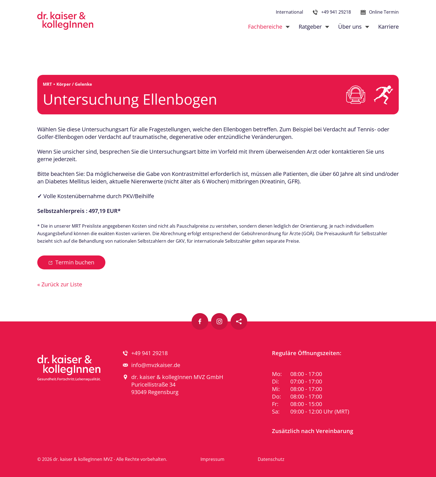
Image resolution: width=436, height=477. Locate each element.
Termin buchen (74, 262)
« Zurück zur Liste (59, 284)
